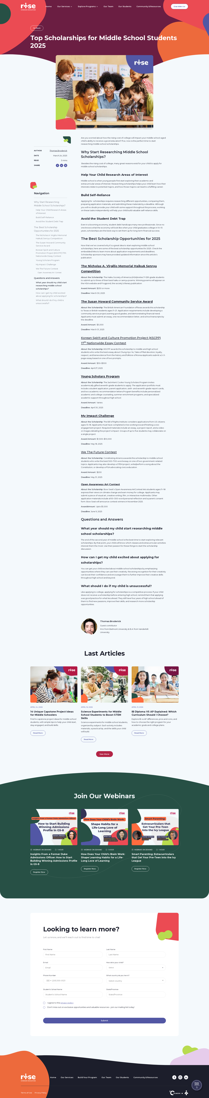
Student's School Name (52, 989)
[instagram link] (180, 1077)
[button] (64, 6)
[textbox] (136, 981)
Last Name (110, 949)
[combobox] (48, 981)
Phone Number (49, 975)
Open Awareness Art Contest (100, 484)
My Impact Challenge (97, 416)
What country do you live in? (117, 975)
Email (45, 962)
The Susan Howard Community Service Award (117, 301)
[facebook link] (174, 1077)
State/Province (112, 989)
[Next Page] (104, 754)
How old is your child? (115, 962)
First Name (47, 949)
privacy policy (67, 1003)
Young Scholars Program (100, 376)
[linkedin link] (186, 1077)
